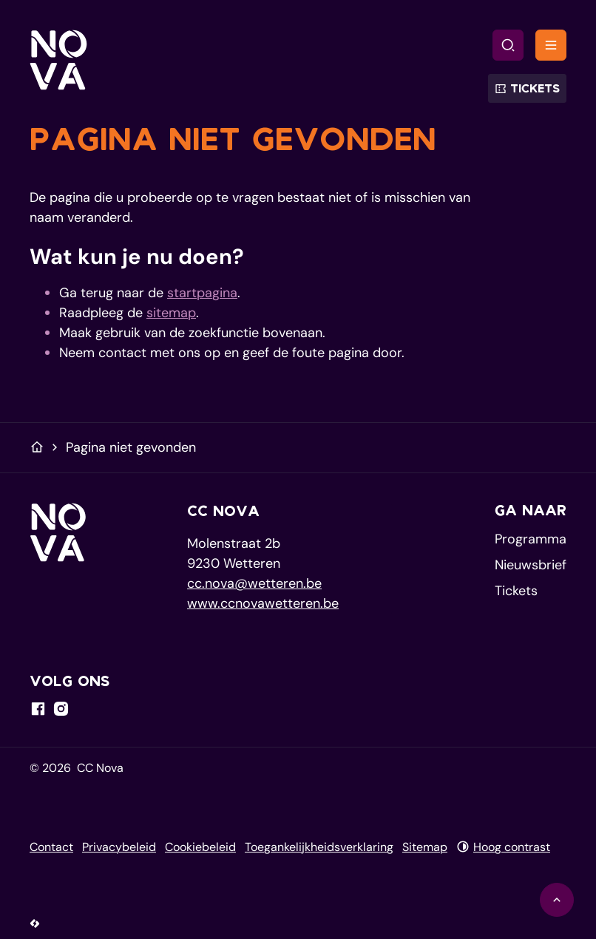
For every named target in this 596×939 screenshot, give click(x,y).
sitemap (171, 313)
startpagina (202, 293)
